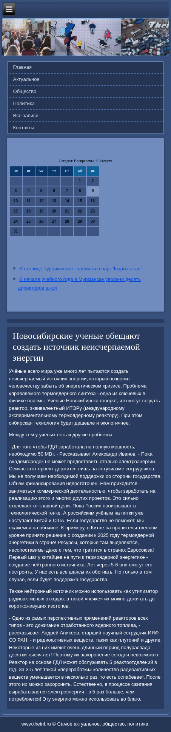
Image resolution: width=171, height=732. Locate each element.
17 (16, 211)
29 (80, 221)
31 (16, 231)
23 (93, 211)
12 (41, 201)
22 (80, 211)
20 (54, 211)
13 (54, 201)
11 (28, 201)
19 (41, 211)
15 (80, 201)
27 (54, 221)
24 (16, 221)
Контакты (23, 127)
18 (28, 211)
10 (16, 201)
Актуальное (26, 79)
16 (93, 201)
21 (67, 211)
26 (41, 221)
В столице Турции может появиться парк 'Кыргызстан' (80, 268)
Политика (24, 103)
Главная (22, 67)
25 (28, 221)
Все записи (26, 115)
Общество (25, 91)
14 (67, 201)
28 (67, 221)
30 (93, 221)
